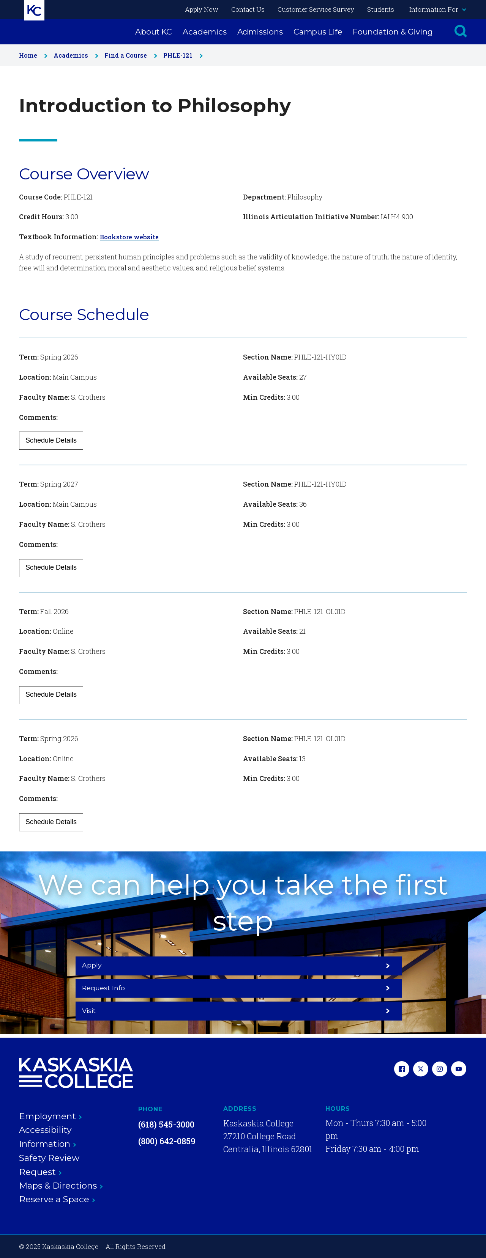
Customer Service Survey (316, 9)
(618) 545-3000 (166, 1124)
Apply (126, 987)
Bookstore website (131, 236)
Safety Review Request (49, 1165)
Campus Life (317, 31)
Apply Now (201, 9)
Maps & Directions (61, 1185)
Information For (437, 9)
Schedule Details (51, 440)
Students (380, 9)
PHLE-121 (181, 55)
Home (31, 55)
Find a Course (129, 55)
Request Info (243, 987)
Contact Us (248, 9)
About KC (153, 31)
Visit (359, 987)
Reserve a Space (57, 1199)
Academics (204, 31)
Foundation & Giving (393, 31)
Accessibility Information (47, 1137)
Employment (50, 1116)
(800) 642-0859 (167, 1140)
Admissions (260, 31)
